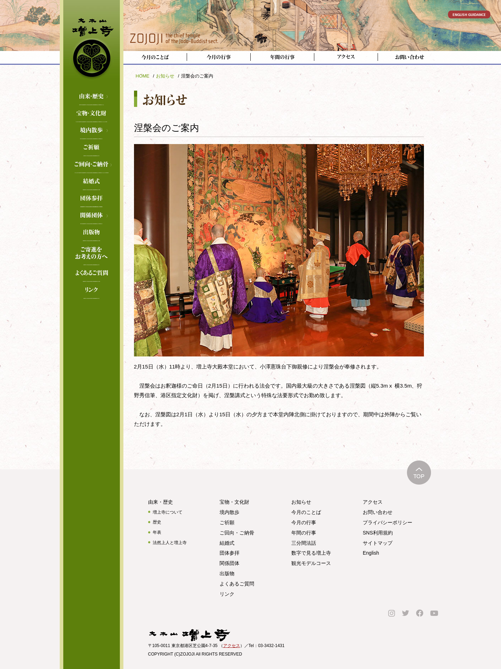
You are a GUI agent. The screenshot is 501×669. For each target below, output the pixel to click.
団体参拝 (229, 553)
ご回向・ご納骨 (91, 164)
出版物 (227, 573)
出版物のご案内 (91, 232)
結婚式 (91, 181)
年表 (157, 532)
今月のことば (306, 512)
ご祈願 (91, 147)
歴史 (157, 522)
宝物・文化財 (91, 113)
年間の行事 (303, 533)
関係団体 (91, 215)
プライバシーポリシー (387, 522)
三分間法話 (303, 543)
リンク (91, 290)
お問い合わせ (377, 512)
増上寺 (91, 44)
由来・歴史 (91, 96)
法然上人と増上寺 (170, 542)
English (371, 553)
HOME (143, 76)
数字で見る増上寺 (311, 553)
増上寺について (167, 512)
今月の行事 (303, 522)
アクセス (373, 502)
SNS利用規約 (378, 533)
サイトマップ (377, 543)
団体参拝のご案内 (91, 198)
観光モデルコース (311, 563)
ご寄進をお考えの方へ (91, 249)
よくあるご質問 (91, 273)
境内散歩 (91, 130)
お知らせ (165, 76)
